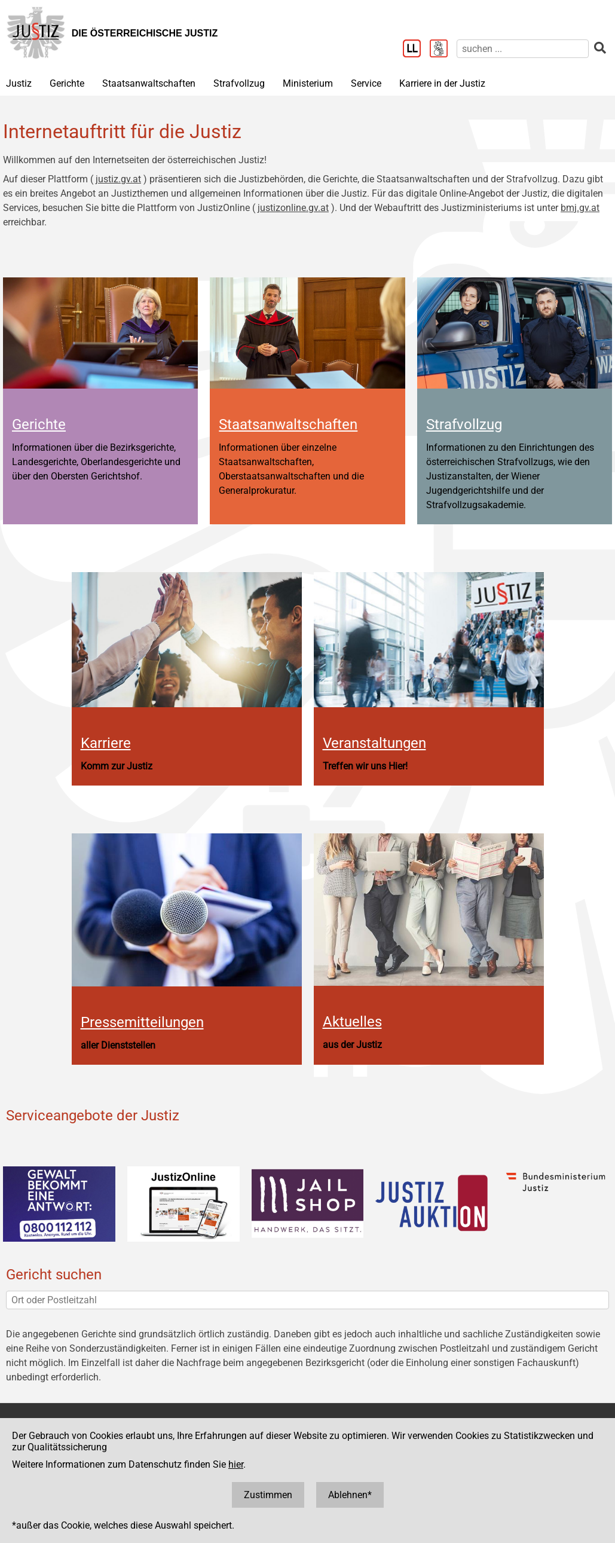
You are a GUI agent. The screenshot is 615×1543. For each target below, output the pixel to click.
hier (235, 1464)
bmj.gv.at (580, 207)
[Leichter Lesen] (416, 49)
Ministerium (308, 83)
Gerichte (67, 83)
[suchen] (523, 48)
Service (366, 83)
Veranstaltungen (374, 743)
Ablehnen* (350, 1495)
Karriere (106, 743)
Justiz (19, 83)
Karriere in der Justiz (442, 83)
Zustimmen (268, 1495)
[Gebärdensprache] (443, 49)
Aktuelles (352, 1021)
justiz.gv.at (118, 179)
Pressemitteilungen (142, 1022)
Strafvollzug (239, 83)
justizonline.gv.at (293, 207)
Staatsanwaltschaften (148, 83)
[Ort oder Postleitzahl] (307, 1300)
